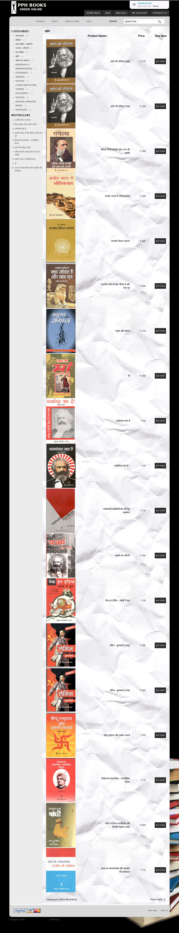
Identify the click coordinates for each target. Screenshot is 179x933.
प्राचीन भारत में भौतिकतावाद (117, 196)
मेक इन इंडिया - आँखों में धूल (117, 600)
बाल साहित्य (21, 52)
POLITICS (22, 97)
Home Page (152, 910)
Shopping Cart (145, 3)
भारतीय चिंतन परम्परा (120, 241)
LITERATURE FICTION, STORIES (26, 87)
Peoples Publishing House (37, 919)
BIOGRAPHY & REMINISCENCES (26, 66)
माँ (129, 375)
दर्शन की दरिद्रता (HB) (120, 61)
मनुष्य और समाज (122, 331)
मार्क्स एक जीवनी (122, 555)
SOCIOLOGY (23, 110)
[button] (93, 13)
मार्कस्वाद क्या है (123, 420)
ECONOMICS (23, 73)
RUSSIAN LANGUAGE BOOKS (25, 103)
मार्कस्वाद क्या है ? (122, 465)
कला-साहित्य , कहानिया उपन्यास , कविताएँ (24, 46)
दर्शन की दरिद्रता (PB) (120, 106)
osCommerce (66, 919)
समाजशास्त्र (21, 36)
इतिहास (20, 40)
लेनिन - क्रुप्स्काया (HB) (120, 645)
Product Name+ (97, 35)
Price (141, 35)
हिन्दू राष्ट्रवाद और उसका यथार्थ (117, 735)
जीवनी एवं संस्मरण (24, 60)
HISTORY (22, 81)
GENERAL (22, 77)
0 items (156, 6)
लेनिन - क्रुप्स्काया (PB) (120, 690)
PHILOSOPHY (24, 93)
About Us (164, 910)
